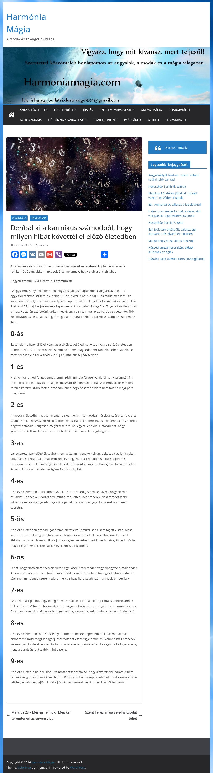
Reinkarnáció (179, 110)
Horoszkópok (65, 110)
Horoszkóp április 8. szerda (167, 186)
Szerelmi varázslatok (117, 110)
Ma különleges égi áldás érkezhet (171, 241)
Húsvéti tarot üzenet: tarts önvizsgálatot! (176, 259)
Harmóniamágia (176, 147)
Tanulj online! (105, 120)
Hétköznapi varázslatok (68, 120)
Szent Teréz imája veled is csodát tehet (113, 715)
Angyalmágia (151, 110)
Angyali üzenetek (33, 110)
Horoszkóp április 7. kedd (165, 223)
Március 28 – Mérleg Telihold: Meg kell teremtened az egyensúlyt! (38, 715)
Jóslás (88, 110)
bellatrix (43, 245)
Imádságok (132, 120)
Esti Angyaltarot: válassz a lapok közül (174, 204)
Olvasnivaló (176, 120)
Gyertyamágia (31, 120)
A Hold (153, 120)
